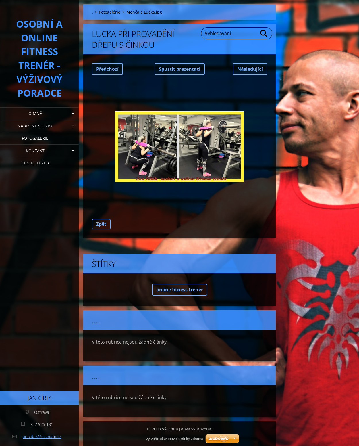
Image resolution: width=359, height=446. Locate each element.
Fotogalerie (35, 138)
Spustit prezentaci (179, 69)
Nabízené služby (35, 126)
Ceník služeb (35, 163)
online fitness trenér (179, 289)
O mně (35, 113)
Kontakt (35, 150)
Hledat (264, 33)
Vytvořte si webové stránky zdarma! (175, 439)
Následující (250, 69)
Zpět (101, 224)
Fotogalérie (109, 12)
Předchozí (107, 69)
